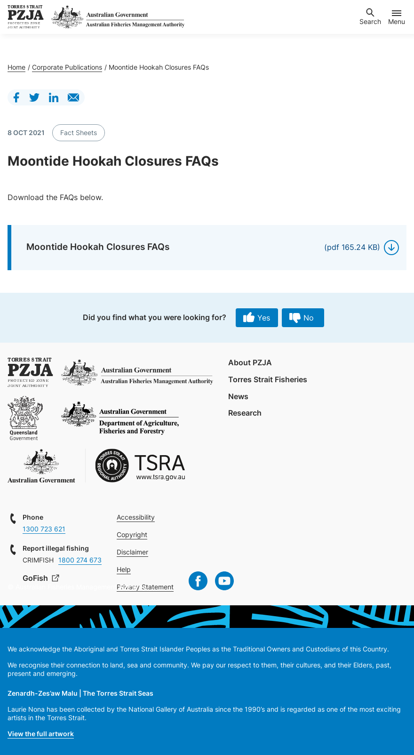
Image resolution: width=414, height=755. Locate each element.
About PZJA (250, 362)
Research (245, 413)
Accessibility (136, 517)
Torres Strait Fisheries (267, 379)
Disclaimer (132, 552)
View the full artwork (41, 734)
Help (124, 569)
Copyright (132, 534)
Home (16, 67)
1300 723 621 (44, 529)
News (238, 396)
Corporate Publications (67, 67)
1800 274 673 (80, 560)
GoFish (36, 578)
